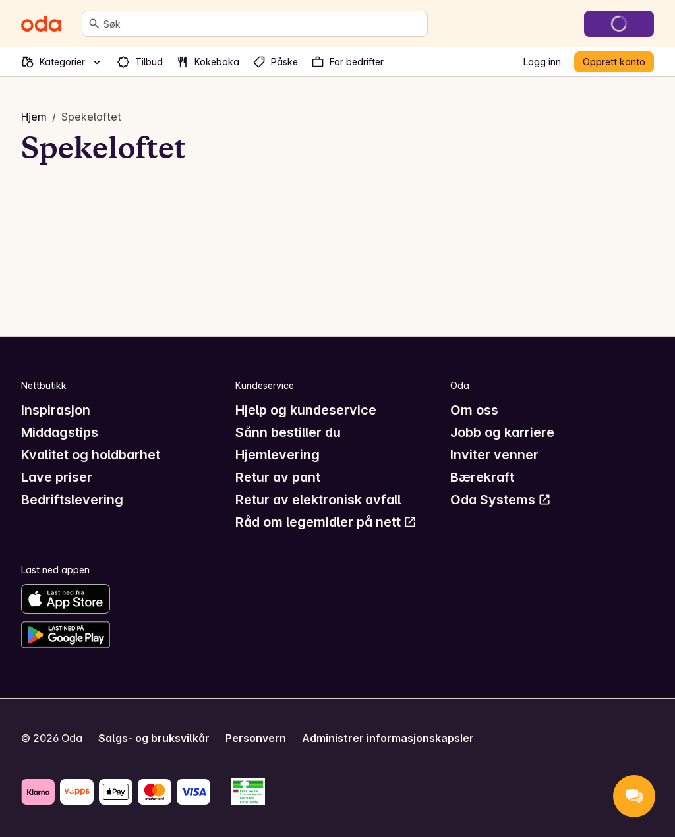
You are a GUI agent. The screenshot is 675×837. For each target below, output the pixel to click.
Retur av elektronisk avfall (318, 499)
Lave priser (56, 477)
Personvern (255, 738)
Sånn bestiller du (288, 432)
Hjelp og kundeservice (305, 410)
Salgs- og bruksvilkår (154, 738)
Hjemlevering (277, 455)
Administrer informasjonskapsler (388, 738)
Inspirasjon (55, 410)
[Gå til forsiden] (41, 24)
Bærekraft (482, 477)
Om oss (474, 410)
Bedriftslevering (72, 499)
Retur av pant (277, 477)
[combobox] (262, 23)
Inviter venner (494, 455)
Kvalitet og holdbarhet (90, 455)
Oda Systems (500, 499)
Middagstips (59, 432)
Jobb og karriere (502, 432)
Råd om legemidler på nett (326, 522)
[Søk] (94, 23)
